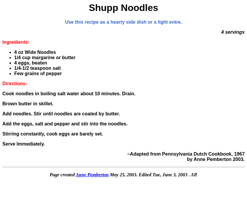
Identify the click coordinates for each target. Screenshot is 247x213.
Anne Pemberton (92, 174)
